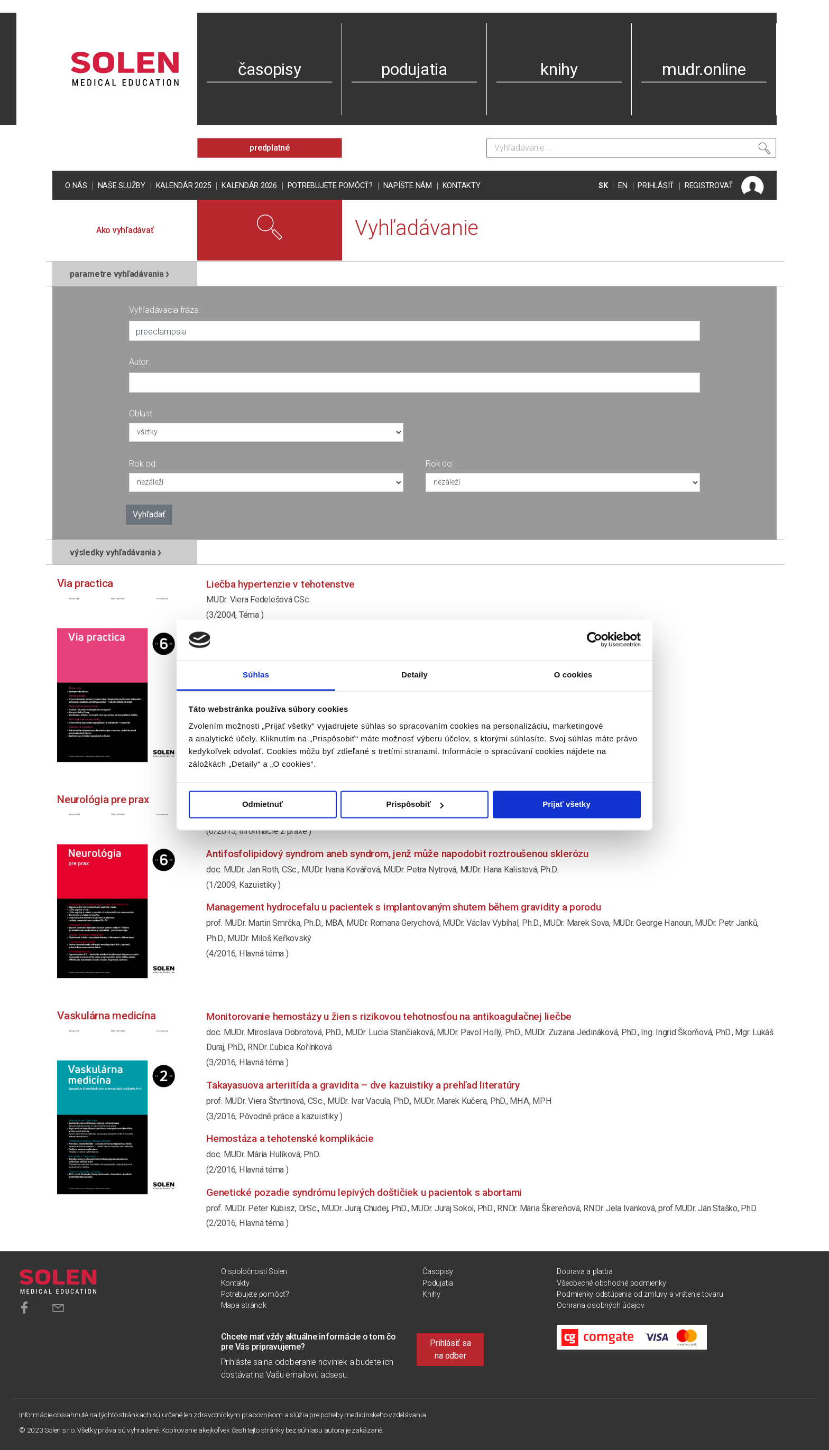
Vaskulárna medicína (106, 1015)
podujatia (414, 69)
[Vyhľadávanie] (631, 148)
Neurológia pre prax (103, 799)
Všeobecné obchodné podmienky (611, 1283)
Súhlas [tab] (256, 674)
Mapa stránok (243, 1305)
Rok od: (142, 464)
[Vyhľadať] (764, 151)
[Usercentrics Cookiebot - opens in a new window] (594, 640)
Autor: (139, 362)
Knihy (431, 1294)
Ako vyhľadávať (125, 230)
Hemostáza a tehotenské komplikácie (290, 1138)
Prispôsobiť (415, 804)
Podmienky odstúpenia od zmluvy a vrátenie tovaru (640, 1294)
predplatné (270, 148)
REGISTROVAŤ (709, 185)
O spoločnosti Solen (254, 1271)
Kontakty (462, 185)
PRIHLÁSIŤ (656, 185)
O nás (76, 185)
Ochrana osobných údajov (600, 1305)
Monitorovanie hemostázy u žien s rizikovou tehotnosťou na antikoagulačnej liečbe (389, 1016)
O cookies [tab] (573, 674)
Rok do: (439, 464)
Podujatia (437, 1283)
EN (623, 185)
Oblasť (140, 413)
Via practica (85, 583)
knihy (559, 69)
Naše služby (121, 185)
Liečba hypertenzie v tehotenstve (280, 584)
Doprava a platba (584, 1271)
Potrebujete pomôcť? (330, 185)
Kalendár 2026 (249, 185)
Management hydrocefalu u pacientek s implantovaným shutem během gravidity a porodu (403, 907)
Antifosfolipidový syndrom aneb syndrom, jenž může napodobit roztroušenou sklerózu (397, 854)
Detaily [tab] (414, 674)
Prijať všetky (566, 804)
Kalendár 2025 (183, 185)
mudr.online (703, 69)
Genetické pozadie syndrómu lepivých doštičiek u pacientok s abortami (364, 1192)
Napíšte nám (407, 185)
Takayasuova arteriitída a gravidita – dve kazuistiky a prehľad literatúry (363, 1085)
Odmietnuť (262, 804)
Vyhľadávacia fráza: (164, 310)
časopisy (269, 69)
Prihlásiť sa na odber (450, 1349)
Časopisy (437, 1271)
